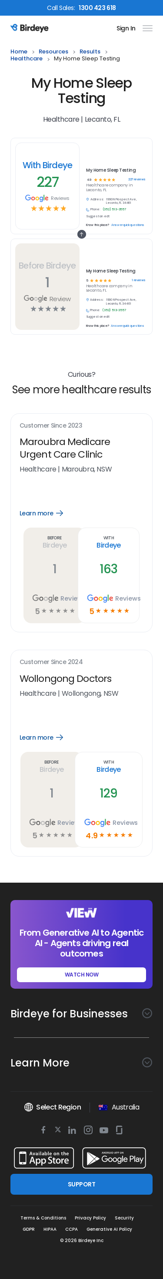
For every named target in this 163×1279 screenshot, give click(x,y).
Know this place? (97, 326)
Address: (96, 300)
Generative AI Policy (109, 1229)
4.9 (89, 180)
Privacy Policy (90, 1218)
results (90, 52)
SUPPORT (81, 1184)
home (18, 52)
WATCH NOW (82, 974)
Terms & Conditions (43, 1218)
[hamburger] (146, 28)
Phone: (95, 310)
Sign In (126, 28)
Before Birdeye (47, 265)
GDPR (29, 1229)
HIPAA (50, 1229)
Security (124, 1218)
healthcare (26, 59)
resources (53, 52)
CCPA (71, 1229)
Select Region (52, 1107)
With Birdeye (48, 165)
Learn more (49, 513)
